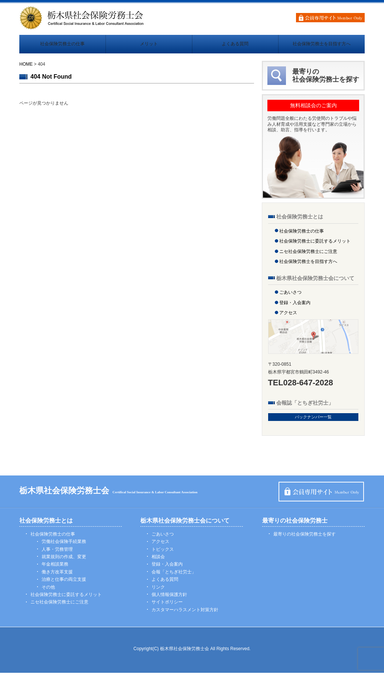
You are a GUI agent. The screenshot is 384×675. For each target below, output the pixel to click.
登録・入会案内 (294, 304)
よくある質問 (235, 45)
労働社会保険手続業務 (64, 544)
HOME (26, 66)
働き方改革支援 (57, 574)
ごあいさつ (290, 294)
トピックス (163, 551)
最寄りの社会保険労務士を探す (304, 536)
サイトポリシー (167, 604)
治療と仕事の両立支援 (64, 582)
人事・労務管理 (57, 551)
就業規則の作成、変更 (64, 559)
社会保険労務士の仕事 (62, 45)
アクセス (288, 315)
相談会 (158, 559)
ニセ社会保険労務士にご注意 (308, 254)
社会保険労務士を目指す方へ (321, 45)
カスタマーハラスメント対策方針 (185, 612)
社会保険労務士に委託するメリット (315, 243)
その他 (48, 589)
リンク (158, 589)
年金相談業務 (55, 566)
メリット (149, 45)
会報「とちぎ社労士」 (174, 574)
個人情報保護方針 (169, 597)
